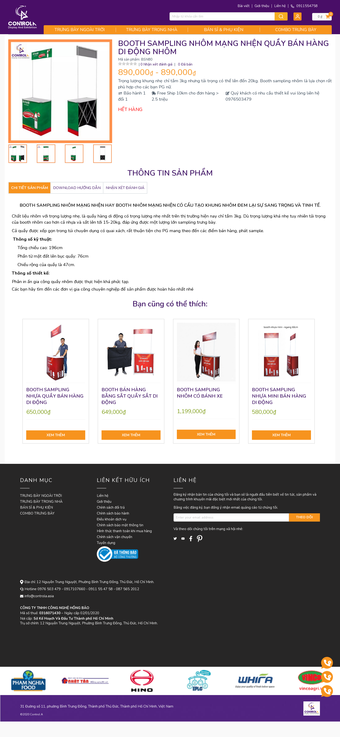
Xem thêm (56, 435)
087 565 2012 (127, 589)
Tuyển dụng (106, 542)
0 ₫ (320, 17)
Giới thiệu (262, 6)
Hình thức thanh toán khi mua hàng (124, 531)
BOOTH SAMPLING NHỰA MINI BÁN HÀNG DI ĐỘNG (279, 396)
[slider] (127, 64)
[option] (39, 681)
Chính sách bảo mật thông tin (120, 525)
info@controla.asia (39, 596)
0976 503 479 (49, 589)
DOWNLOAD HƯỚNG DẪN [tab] (77, 187)
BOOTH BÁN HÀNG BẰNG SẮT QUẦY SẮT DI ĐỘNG (130, 396)
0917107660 (74, 589)
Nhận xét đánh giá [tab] (125, 187)
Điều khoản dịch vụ (111, 519)
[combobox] (229, 16)
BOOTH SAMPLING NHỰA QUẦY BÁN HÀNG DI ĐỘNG (55, 396)
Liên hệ (280, 6)
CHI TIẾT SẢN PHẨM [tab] (29, 187)
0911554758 (304, 6)
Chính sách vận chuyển (114, 537)
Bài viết (244, 6)
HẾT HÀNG (130, 109)
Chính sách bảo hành (113, 513)
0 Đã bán (185, 64)
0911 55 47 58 (101, 589)
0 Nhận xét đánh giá (156, 64)
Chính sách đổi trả (111, 507)
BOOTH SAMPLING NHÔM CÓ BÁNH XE (200, 393)
